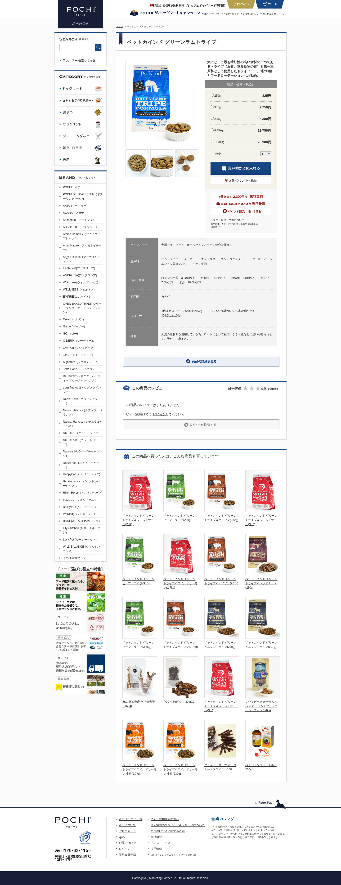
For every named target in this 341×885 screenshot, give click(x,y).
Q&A (122, 837)
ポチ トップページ (130, 819)
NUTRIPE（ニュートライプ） (82, 433)
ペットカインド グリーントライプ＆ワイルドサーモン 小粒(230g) (180, 769)
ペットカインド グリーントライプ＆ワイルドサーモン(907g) (262, 520)
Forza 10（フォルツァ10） (80, 499)
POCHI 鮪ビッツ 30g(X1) (179, 701)
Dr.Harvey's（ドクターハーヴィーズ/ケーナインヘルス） (81, 378)
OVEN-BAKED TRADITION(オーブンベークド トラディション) (82, 308)
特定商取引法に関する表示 (168, 831)
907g (217, 107)
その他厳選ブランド (76, 558)
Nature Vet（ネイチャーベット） (81, 465)
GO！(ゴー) (70, 333)
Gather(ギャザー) (74, 326)
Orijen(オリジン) (73, 319)
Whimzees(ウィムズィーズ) (80, 282)
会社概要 (156, 837)
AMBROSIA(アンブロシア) (80, 275)
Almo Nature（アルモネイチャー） (82, 247)
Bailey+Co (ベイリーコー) (79, 507)
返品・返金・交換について (228, 220)
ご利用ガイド (231, 14)
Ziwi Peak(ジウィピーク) (78, 347)
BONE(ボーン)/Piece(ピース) (81, 521)
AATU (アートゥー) (75, 205)
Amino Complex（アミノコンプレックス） (81, 236)
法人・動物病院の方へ (165, 819)
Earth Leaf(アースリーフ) (79, 268)
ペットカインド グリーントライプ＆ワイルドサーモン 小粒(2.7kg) (139, 769)
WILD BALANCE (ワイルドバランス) (81, 549)
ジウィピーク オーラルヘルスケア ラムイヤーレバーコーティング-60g (261, 706)
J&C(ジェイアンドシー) (78, 355)
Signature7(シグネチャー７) (81, 362)
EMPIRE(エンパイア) (76, 296)
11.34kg (219, 142)
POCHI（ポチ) (72, 187)
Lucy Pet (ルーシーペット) (80, 539)
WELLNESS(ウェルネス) (78, 289)
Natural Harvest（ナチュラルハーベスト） (83, 424)
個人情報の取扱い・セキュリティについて (178, 825)
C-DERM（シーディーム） (80, 340)
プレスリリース (160, 843)
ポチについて (212, 14)
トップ (119, 26)
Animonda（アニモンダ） (79, 220)
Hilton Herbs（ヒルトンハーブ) (82, 492)
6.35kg (218, 130)
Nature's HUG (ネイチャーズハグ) (82, 453)
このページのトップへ (271, 804)
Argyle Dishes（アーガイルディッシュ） (81, 259)
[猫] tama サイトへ (273, 14)
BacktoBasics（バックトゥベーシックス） (81, 483)
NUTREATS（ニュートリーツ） (80, 442)
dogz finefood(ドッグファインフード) (82, 389)
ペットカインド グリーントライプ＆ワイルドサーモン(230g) (139, 520)
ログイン (160, 414)
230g (217, 95)
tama (174, 854)
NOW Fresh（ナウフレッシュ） (80, 401)
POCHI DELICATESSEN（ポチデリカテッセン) (83, 196)
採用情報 (156, 848)
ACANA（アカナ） (75, 213)
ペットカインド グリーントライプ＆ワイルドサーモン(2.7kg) (180, 583)
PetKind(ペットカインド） (80, 514)
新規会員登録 (127, 854)
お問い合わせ (251, 14)
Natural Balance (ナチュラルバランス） (82, 412)
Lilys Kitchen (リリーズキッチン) (82, 530)
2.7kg (217, 119)
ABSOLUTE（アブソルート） (82, 227)
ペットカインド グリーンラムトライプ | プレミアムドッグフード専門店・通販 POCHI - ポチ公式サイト (80, 14)
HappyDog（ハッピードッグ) (81, 474)
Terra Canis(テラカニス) (78, 369)
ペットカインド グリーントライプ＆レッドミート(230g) (261, 583)
